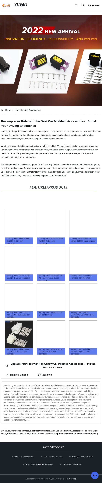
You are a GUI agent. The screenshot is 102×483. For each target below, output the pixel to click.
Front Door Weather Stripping (40, 464)
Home (8, 110)
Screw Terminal (37, 434)
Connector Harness (20, 431)
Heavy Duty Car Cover (84, 456)
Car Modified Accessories (28, 110)
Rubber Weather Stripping (86, 434)
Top (95, 474)
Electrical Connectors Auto (42, 431)
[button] (76, 5)
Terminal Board (66, 434)
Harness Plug (52, 434)
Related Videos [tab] (17, 375)
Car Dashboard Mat (55, 456)
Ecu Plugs (5, 431)
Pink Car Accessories (26, 456)
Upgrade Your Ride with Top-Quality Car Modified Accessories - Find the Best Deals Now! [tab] (50, 365)
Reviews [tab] (44, 375)
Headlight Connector (73, 464)
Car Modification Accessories (69, 431)
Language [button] (93, 5)
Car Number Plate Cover (18, 434)
